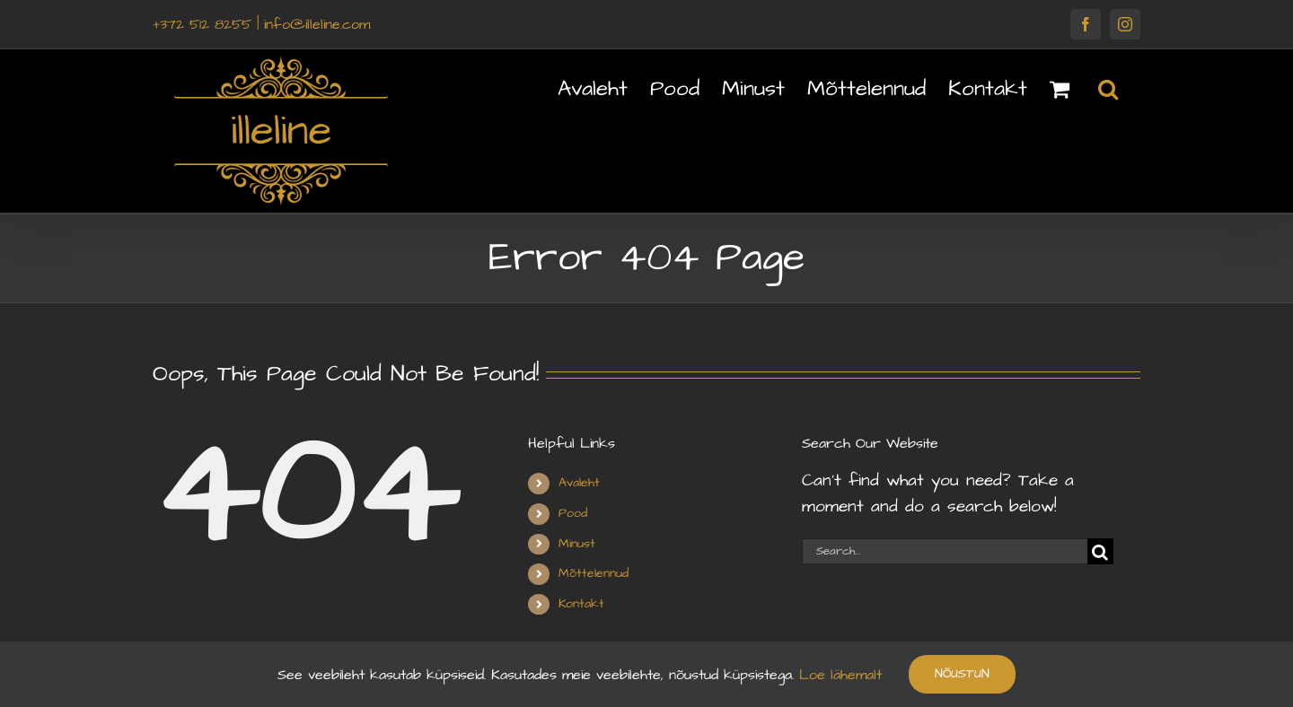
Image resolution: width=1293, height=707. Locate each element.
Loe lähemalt (838, 675)
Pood (573, 513)
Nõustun (962, 674)
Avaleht (579, 483)
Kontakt (581, 604)
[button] (1108, 87)
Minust (577, 544)
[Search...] (944, 551)
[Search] (1100, 551)
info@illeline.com (317, 24)
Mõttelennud (594, 573)
